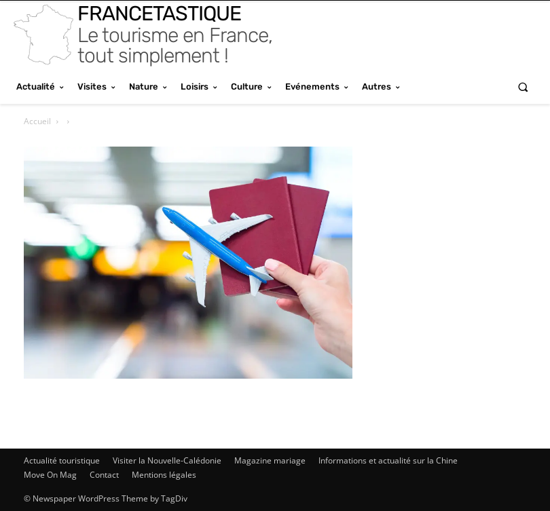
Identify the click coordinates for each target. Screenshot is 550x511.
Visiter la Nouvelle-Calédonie (167, 460)
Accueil (37, 121)
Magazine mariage (270, 460)
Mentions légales (164, 474)
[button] (523, 86)
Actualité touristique (62, 460)
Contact (104, 474)
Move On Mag (50, 474)
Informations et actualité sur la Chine (388, 460)
